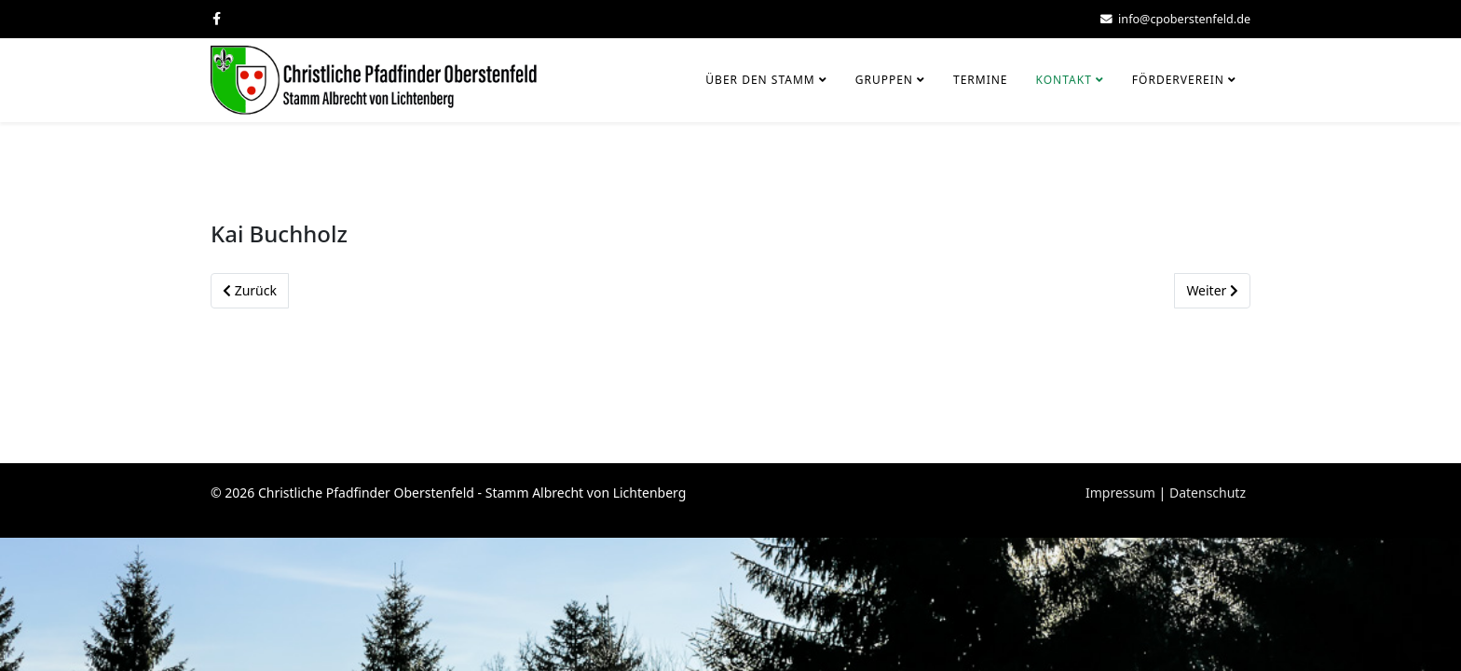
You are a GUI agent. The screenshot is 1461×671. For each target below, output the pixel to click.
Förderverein (1178, 80)
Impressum (1120, 492)
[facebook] (216, 18)
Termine (980, 80)
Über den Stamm (759, 80)
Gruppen (884, 80)
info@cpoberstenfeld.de (1184, 19)
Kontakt (1064, 80)
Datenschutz (1207, 492)
